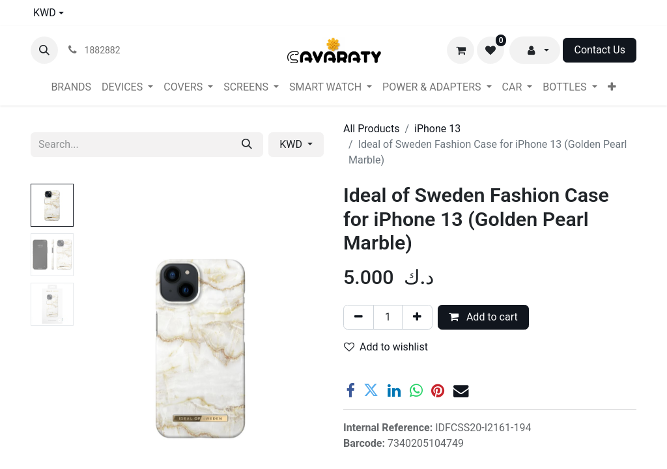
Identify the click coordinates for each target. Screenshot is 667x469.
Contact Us (599, 50)
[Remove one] (358, 317)
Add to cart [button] (483, 317)
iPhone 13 (437, 128)
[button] (44, 50)
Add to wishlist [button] (386, 347)
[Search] (247, 144)
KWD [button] (292, 144)
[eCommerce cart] (460, 50)
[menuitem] (71, 87)
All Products (371, 128)
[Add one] (417, 317)
